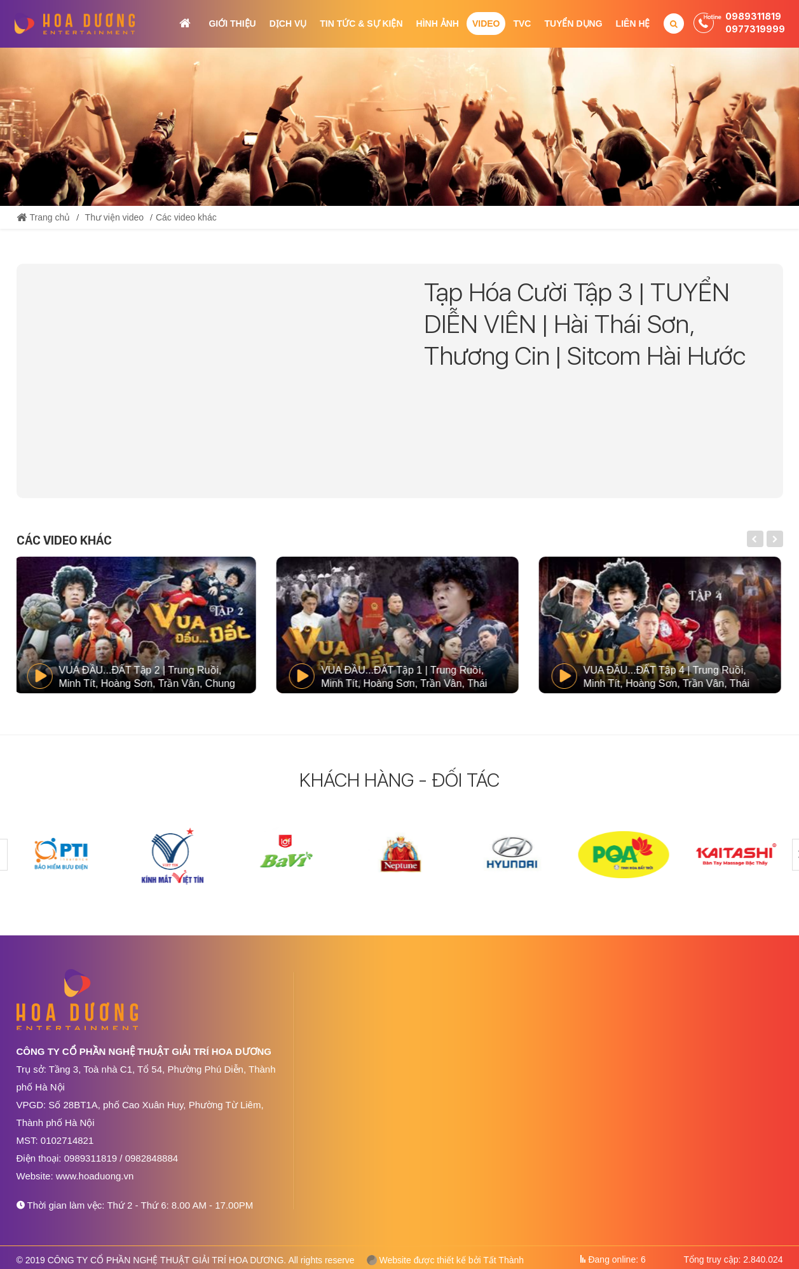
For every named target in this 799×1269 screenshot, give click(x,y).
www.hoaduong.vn (95, 1176)
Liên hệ (633, 23)
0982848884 (151, 1158)
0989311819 (753, 16)
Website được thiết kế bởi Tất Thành (445, 1260)
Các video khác (186, 217)
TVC (522, 23)
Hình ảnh (437, 23)
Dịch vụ (288, 23)
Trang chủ (185, 23)
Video (486, 23)
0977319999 (755, 29)
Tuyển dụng (573, 23)
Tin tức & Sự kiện (361, 23)
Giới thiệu (232, 23)
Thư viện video (114, 217)
